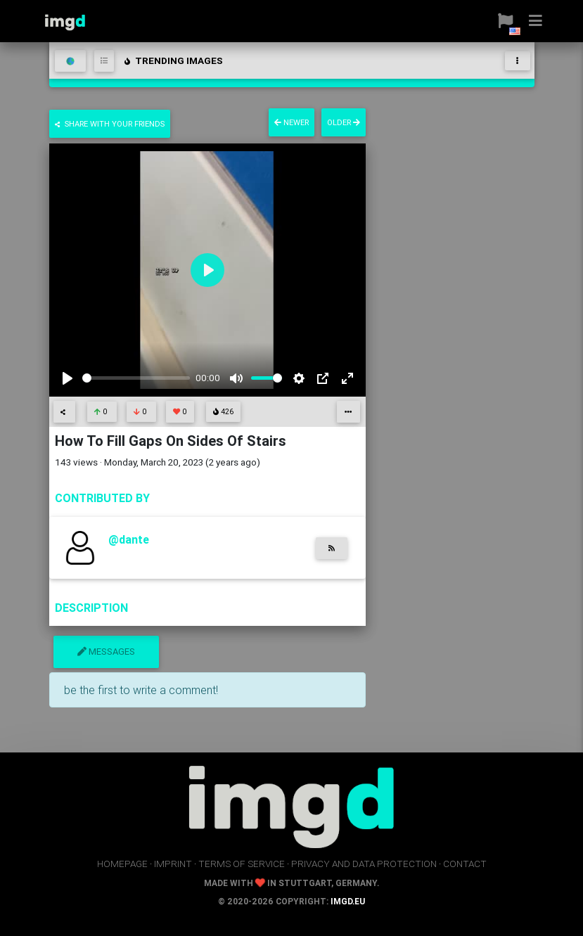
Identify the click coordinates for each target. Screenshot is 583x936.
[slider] (136, 378)
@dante (128, 539)
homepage (122, 863)
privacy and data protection (364, 863)
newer (291, 122)
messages (106, 652)
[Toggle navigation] (517, 60)
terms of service (241, 863)
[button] (500, 21)
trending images (172, 60)
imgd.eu (348, 901)
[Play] (67, 378)
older (343, 122)
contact (465, 863)
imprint (173, 863)
